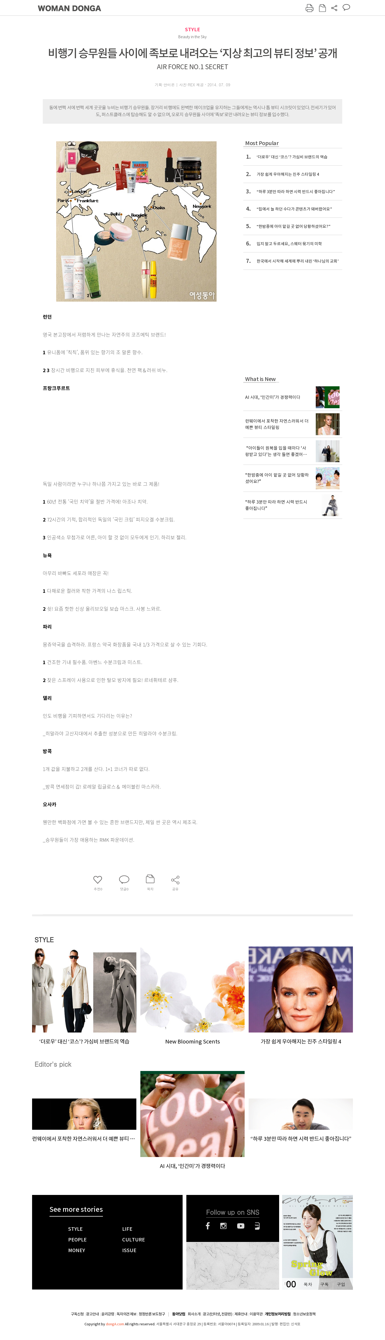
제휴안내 (240, 1314)
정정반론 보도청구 (152, 1314)
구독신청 (77, 1314)
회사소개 (194, 1314)
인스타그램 (223, 1226)
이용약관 (256, 1314)
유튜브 (240, 1226)
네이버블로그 (257, 1226)
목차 (307, 1284)
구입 (341, 1284)
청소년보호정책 (304, 1314)
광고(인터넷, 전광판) (217, 1314)
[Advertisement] (123, 435)
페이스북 (208, 1226)
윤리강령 (107, 1314)
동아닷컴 (178, 1314)
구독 (324, 1284)
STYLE (192, 29)
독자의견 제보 (126, 1314)
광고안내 (92, 1314)
